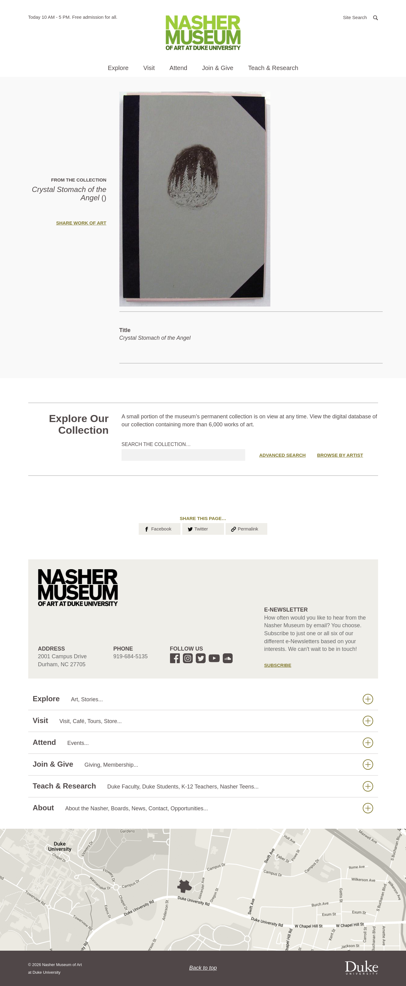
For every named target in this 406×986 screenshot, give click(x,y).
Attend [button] (178, 68)
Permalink (244, 528)
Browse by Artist (340, 455)
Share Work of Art (81, 222)
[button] (360, 17)
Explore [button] (118, 68)
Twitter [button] (197, 528)
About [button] (203, 808)
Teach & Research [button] (273, 68)
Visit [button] (149, 68)
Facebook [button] (157, 528)
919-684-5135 (130, 656)
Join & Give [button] (217, 68)
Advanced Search (282, 455)
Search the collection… (156, 444)
